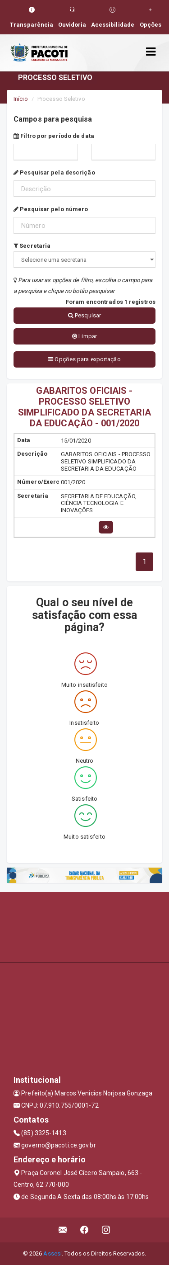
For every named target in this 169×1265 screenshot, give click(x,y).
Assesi (52, 1253)
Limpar (84, 336)
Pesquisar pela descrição (54, 172)
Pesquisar (84, 315)
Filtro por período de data (54, 135)
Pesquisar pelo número (51, 209)
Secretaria (32, 245)
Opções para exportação (84, 359)
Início (21, 98)
